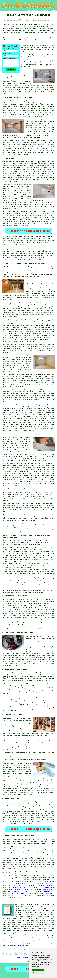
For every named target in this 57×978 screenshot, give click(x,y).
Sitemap (3, 964)
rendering (47, 891)
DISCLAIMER (51, 10)
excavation (51, 810)
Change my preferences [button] (38, 972)
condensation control (22, 889)
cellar (18, 26)
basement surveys (20, 891)
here (14, 868)
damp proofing (48, 889)
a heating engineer (18, 887)
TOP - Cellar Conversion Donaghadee (15, 949)
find (8, 839)
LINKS (33, 10)
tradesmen (21, 897)
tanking (4, 686)
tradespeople (42, 878)
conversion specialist (42, 879)
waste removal (46, 893)
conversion (31, 141)
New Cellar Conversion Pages (13, 964)
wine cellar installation (23, 741)
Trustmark (51, 382)
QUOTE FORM (17, 946)
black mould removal (47, 887)
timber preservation (45, 885)
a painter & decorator (22, 895)
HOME (29, 10)
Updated (24, 964)
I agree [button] (34, 969)
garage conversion (18, 885)
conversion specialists (10, 420)
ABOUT (38, 10)
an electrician (18, 893)
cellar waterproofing (46, 928)
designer (5, 500)
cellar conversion (40, 328)
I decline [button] (41, 969)
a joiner (49, 883)
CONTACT (44, 10)
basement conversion (38, 51)
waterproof (22, 677)
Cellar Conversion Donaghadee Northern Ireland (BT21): (23, 24)
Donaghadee (40, 405)
